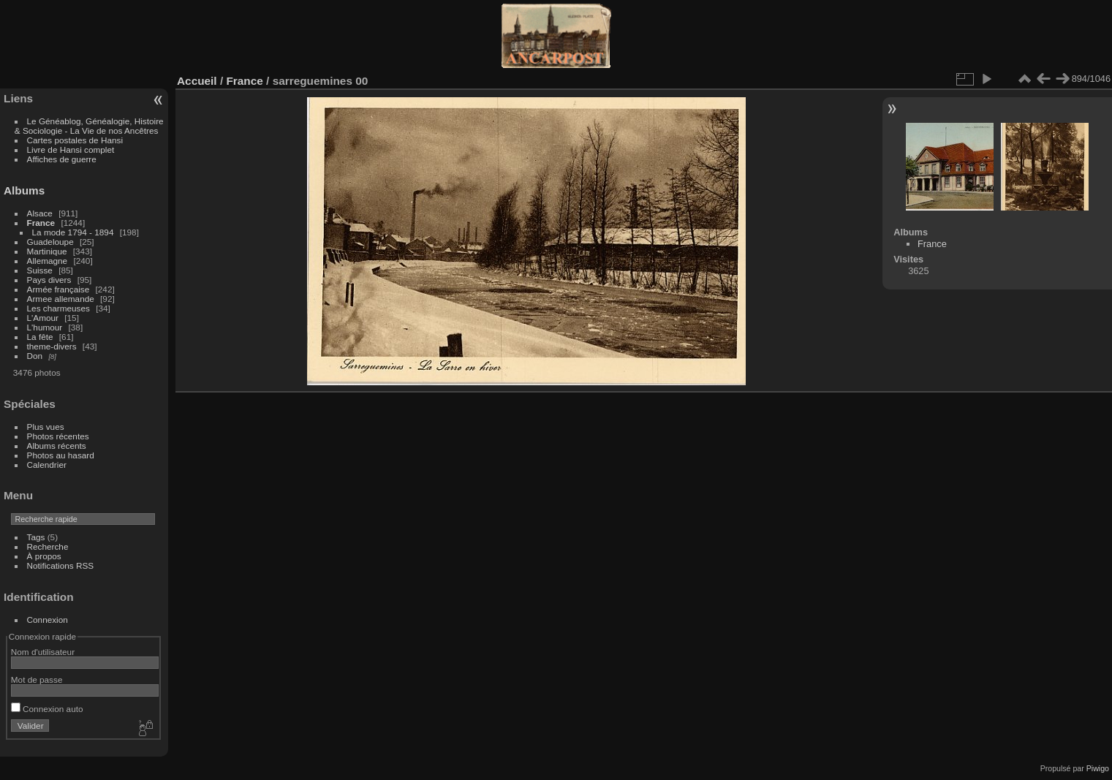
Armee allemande (60, 298)
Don (35, 355)
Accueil (197, 81)
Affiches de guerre (62, 159)
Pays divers (49, 279)
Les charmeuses (58, 308)
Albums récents (56, 445)
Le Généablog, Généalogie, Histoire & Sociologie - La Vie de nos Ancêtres (89, 125)
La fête (40, 336)
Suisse (40, 270)
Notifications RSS (60, 565)
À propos (44, 556)
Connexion (47, 619)
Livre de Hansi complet (71, 149)
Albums (24, 190)
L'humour (45, 327)
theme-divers (52, 346)
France (41, 222)
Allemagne (47, 260)
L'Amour (42, 317)
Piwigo (1097, 768)
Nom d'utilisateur (43, 651)
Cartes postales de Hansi (75, 140)
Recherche (48, 546)
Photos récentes (58, 436)
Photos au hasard (60, 455)
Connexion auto (47, 708)
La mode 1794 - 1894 (73, 232)
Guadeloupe (50, 241)
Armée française (58, 289)
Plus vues (45, 426)
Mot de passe (37, 679)
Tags (36, 537)
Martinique (47, 251)
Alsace (40, 213)
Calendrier (47, 464)
